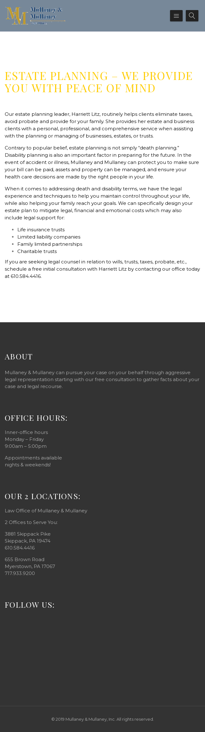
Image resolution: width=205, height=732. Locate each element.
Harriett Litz (85, 114)
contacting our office (160, 269)
